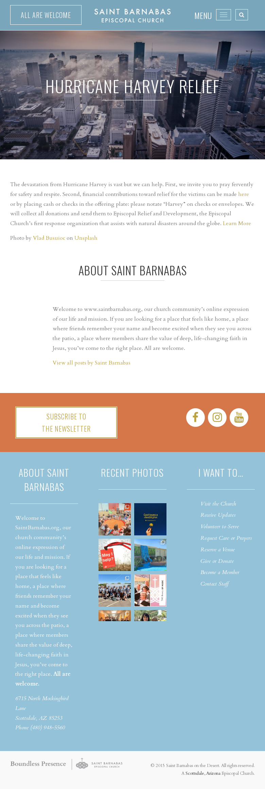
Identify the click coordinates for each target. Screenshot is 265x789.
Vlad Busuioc (49, 238)
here (243, 194)
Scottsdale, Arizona (203, 773)
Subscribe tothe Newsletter (66, 422)
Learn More (237, 223)
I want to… (220, 472)
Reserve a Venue (217, 549)
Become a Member (219, 572)
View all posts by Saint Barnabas (91, 363)
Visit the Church (218, 504)
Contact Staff (214, 584)
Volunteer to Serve (219, 526)
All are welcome (46, 15)
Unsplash (86, 238)
